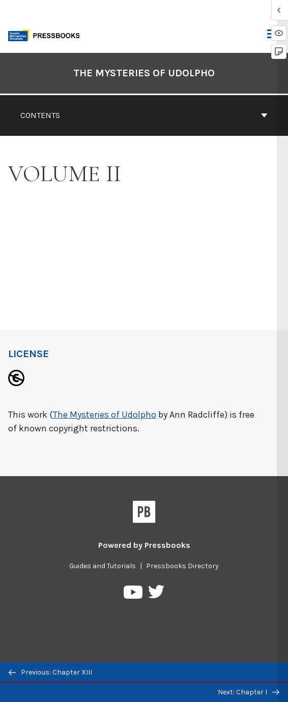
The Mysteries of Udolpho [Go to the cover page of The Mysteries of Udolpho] (144, 73)
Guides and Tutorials (102, 566)
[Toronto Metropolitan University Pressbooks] (46, 34)
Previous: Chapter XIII (50, 672)
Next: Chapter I (248, 692)
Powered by (144, 545)
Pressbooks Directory (182, 566)
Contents (144, 115)
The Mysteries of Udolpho (104, 414)
